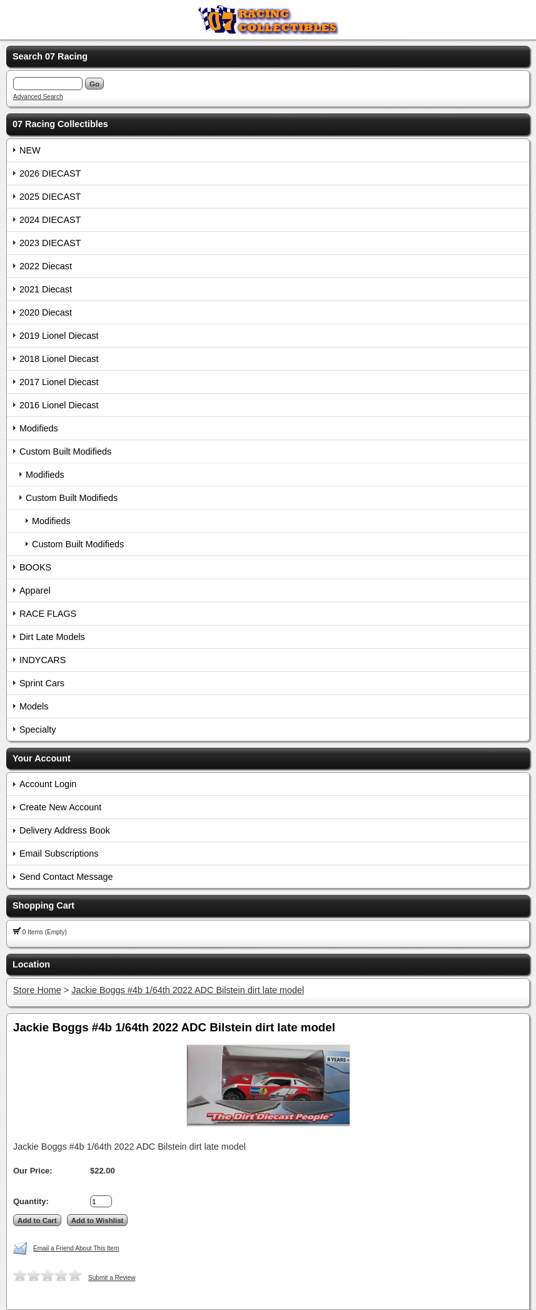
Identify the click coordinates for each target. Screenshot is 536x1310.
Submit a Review (112, 1277)
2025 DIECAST (50, 197)
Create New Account (60, 807)
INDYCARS (42, 660)
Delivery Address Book (64, 830)
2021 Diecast (45, 289)
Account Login (47, 784)
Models (33, 706)
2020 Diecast (45, 312)
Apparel (35, 590)
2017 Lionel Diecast (58, 382)
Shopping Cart (43, 905)
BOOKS (35, 567)
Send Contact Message (66, 877)
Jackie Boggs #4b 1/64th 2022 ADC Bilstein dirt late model (187, 990)
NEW (30, 150)
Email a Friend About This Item (76, 1248)
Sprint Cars (41, 683)
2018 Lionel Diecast (58, 359)
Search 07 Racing (50, 56)
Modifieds (38, 428)
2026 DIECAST (50, 173)
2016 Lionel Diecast (58, 405)
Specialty (37, 730)
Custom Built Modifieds (65, 451)
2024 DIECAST (50, 220)
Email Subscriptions (58, 853)
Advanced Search (38, 96)
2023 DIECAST (50, 243)
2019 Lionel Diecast (58, 336)
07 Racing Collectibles (60, 124)
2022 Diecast (45, 266)
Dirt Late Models (52, 637)
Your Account (42, 758)
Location (31, 964)
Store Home (37, 990)
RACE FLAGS (47, 614)
